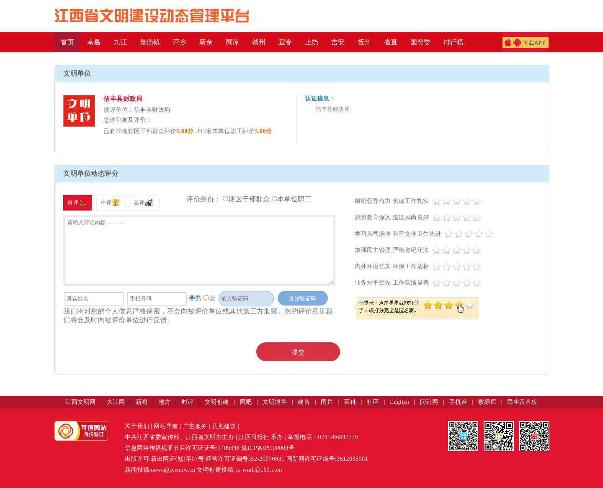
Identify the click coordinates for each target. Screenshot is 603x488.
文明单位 (77, 73)
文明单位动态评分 (91, 173)
